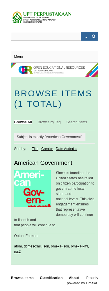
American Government (43, 163)
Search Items (77, 122)
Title (35, 149)
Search (94, 36)
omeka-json (60, 246)
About (74, 278)
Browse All (23, 122)
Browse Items (22, 278)
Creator (47, 149)
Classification (51, 278)
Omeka (91, 283)
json (46, 246)
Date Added (65, 149)
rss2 (17, 252)
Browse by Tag (49, 122)
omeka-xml (79, 246)
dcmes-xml (32, 246)
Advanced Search (85, 36)
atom (18, 246)
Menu (18, 57)
